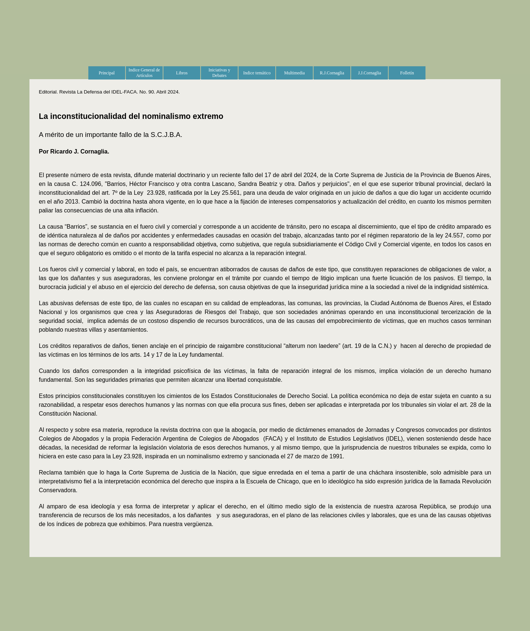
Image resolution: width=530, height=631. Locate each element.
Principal (106, 72)
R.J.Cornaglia (332, 72)
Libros (181, 72)
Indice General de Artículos (144, 72)
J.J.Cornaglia (369, 72)
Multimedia (294, 72)
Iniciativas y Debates (219, 72)
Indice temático (257, 72)
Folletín (407, 72)
